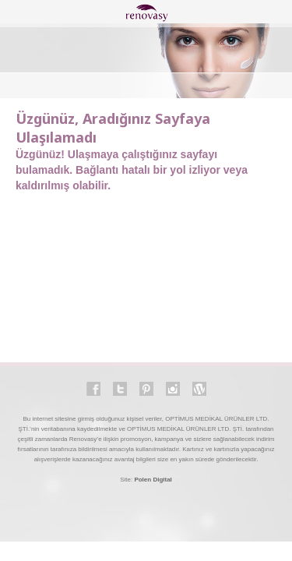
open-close (16, 12)
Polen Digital (152, 479)
